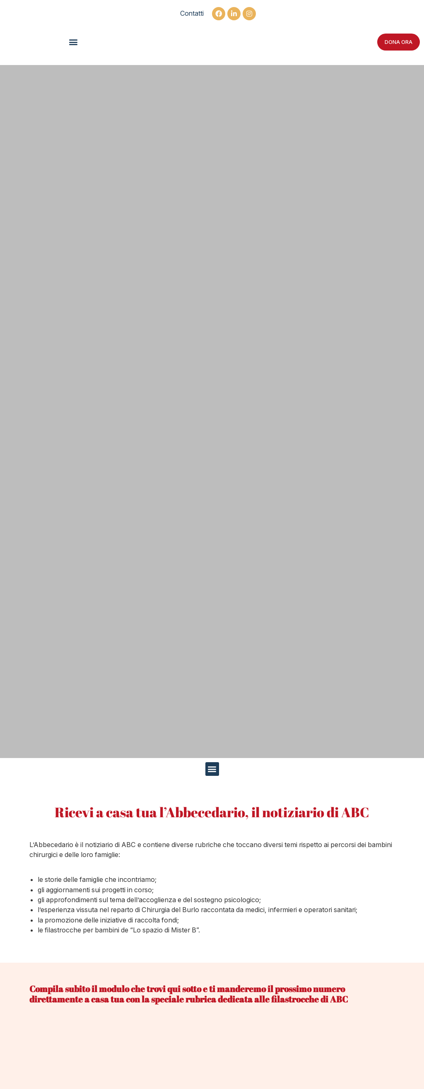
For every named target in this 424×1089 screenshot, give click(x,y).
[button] (73, 42)
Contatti (192, 13)
